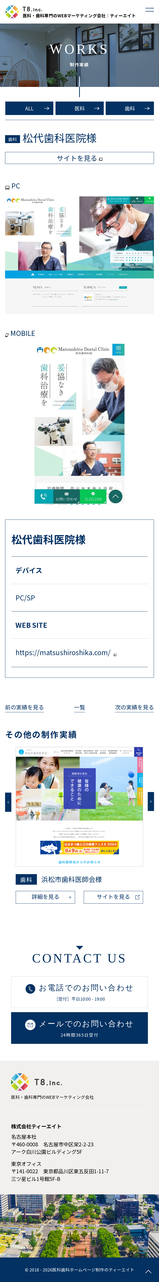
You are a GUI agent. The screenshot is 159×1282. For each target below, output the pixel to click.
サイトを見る (113, 896)
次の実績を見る (134, 707)
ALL (29, 108)
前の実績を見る (24, 707)
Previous (8, 802)
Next (151, 801)
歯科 (130, 108)
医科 (80, 108)
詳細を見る (45, 896)
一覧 (79, 707)
